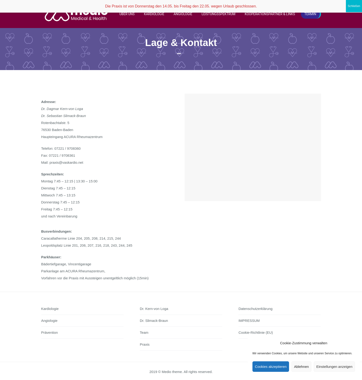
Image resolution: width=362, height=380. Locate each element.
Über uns (126, 14)
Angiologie (183, 14)
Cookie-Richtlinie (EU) (255, 332)
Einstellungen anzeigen (334, 367)
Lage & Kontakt (181, 42)
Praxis (145, 344)
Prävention (49, 332)
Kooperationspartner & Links (270, 14)
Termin (310, 14)
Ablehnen (301, 367)
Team (144, 332)
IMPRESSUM (249, 321)
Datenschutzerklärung (255, 309)
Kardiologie (154, 14)
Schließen (354, 6)
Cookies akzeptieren (271, 367)
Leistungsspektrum (218, 14)
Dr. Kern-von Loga (154, 309)
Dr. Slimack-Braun (154, 321)
